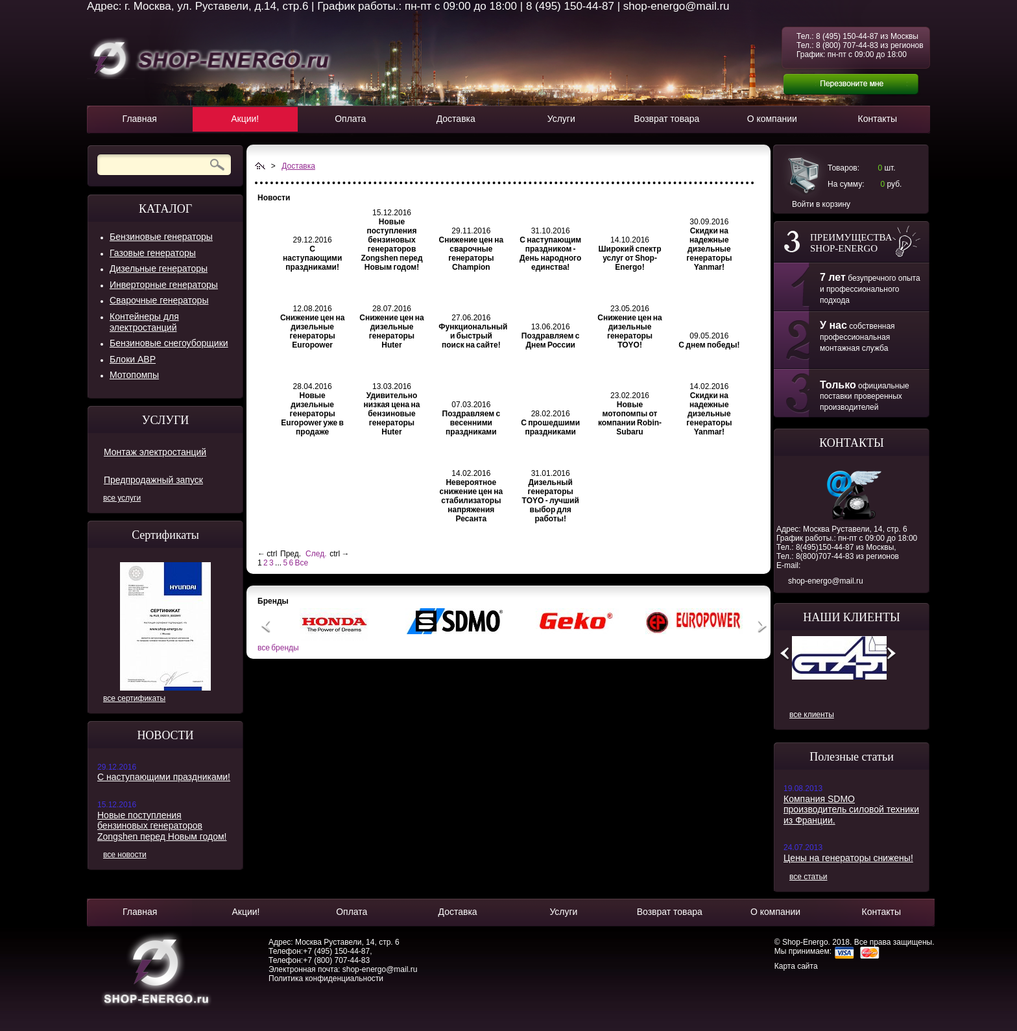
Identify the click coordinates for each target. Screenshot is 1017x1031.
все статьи (808, 876)
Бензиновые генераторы (161, 236)
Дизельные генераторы (159, 268)
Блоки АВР (133, 359)
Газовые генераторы (153, 253)
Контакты (877, 118)
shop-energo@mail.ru (825, 581)
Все (301, 562)
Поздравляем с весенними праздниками (471, 422)
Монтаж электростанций (155, 452)
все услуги (122, 498)
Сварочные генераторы (159, 300)
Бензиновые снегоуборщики (169, 343)
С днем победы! (708, 345)
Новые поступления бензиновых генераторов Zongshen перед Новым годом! (162, 826)
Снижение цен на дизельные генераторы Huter (391, 331)
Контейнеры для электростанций (144, 322)
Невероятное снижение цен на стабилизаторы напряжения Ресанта (471, 500)
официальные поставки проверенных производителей (864, 396)
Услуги (561, 118)
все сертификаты (134, 698)
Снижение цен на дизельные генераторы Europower (312, 331)
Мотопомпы (134, 375)
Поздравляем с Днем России (550, 340)
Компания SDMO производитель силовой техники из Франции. (851, 809)
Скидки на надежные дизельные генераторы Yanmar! (709, 249)
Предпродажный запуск (153, 480)
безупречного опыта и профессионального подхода (870, 289)
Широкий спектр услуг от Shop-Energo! (630, 258)
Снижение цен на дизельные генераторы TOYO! (629, 331)
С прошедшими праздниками (550, 427)
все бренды (278, 647)
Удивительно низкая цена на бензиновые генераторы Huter (392, 413)
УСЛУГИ (165, 420)
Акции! (245, 118)
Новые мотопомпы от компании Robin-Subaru (630, 418)
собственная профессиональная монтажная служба (857, 337)
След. (315, 553)
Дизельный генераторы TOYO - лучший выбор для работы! (550, 500)
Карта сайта (796, 966)
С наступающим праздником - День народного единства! (550, 253)
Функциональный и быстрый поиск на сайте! (472, 336)
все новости (125, 854)
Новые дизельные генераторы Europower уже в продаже (312, 413)
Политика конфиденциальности (326, 978)
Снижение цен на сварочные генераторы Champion (471, 253)
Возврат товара (666, 118)
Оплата (350, 118)
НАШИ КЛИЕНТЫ (851, 617)
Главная (140, 118)
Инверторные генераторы (164, 284)
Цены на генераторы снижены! (848, 858)
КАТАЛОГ (165, 208)
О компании (772, 118)
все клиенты (811, 714)
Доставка (456, 118)
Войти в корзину (821, 204)
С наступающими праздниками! (163, 777)
